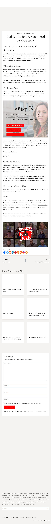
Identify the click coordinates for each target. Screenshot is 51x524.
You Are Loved (30, 33)
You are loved (22, 213)
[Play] (25, 234)
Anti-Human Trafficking (15, 134)
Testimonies (23, 33)
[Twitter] (7, 252)
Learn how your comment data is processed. (35, 411)
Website (6, 399)
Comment (7, 363)
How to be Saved (8, 313)
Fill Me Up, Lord (13, 260)
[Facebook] (4, 252)
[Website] (25, 399)
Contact (6, 517)
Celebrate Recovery (23, 117)
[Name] (25, 385)
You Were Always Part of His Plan (38, 337)
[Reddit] (10, 252)
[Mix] (18, 252)
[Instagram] (23, 252)
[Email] (25, 392)
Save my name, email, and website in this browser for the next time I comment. (23, 403)
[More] (26, 252)
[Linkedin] (13, 252)
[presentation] (13, 280)
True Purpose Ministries (15, 125)
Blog (18, 33)
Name (6, 385)
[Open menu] (48, 3)
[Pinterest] (15, 252)
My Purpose (15, 517)
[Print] (21, 252)
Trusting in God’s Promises (38, 260)
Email (6, 392)
